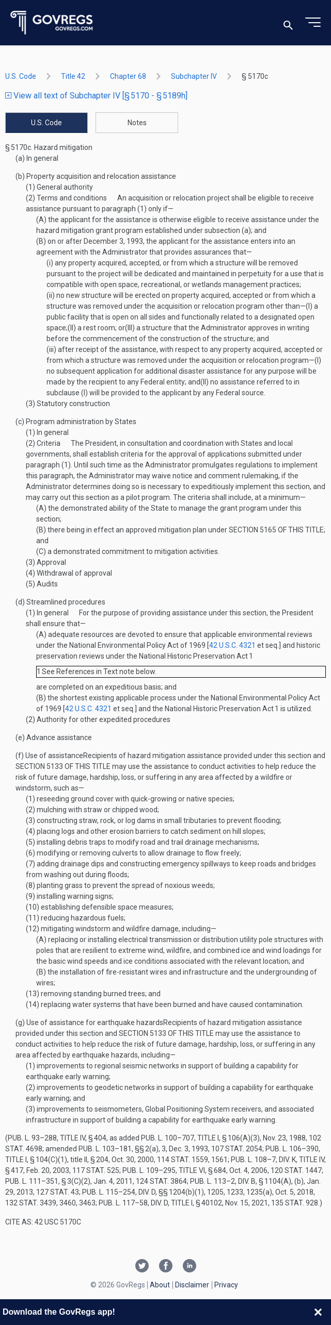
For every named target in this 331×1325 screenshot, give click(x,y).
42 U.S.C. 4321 (232, 645)
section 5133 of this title (63, 766)
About (160, 1285)
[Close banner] (318, 1312)
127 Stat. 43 (57, 1192)
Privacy (226, 1285)
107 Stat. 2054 (236, 1149)
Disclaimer (192, 1285)
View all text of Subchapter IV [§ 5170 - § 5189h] (96, 95)
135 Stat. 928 (294, 1203)
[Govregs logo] (51, 23)
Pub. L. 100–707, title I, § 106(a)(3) (200, 1138)
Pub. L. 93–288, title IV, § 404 (57, 1138)
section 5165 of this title (276, 530)
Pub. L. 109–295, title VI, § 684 (174, 1170)
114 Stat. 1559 (182, 1159)
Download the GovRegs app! (59, 1311)
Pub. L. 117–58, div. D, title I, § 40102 (160, 1203)
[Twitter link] (142, 1266)
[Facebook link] (165, 1266)
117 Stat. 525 (95, 1170)
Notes (137, 123)
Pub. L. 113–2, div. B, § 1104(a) (240, 1181)
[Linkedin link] (189, 1266)
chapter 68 (128, 76)
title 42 (73, 76)
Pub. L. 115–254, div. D (118, 1192)
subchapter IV (194, 76)
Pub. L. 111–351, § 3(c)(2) (47, 1181)
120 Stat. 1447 (296, 1170)
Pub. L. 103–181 (105, 1149)
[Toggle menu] (313, 23)
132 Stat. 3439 (30, 1203)
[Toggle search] (288, 23)
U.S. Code (20, 76)
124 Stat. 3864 (161, 1181)
